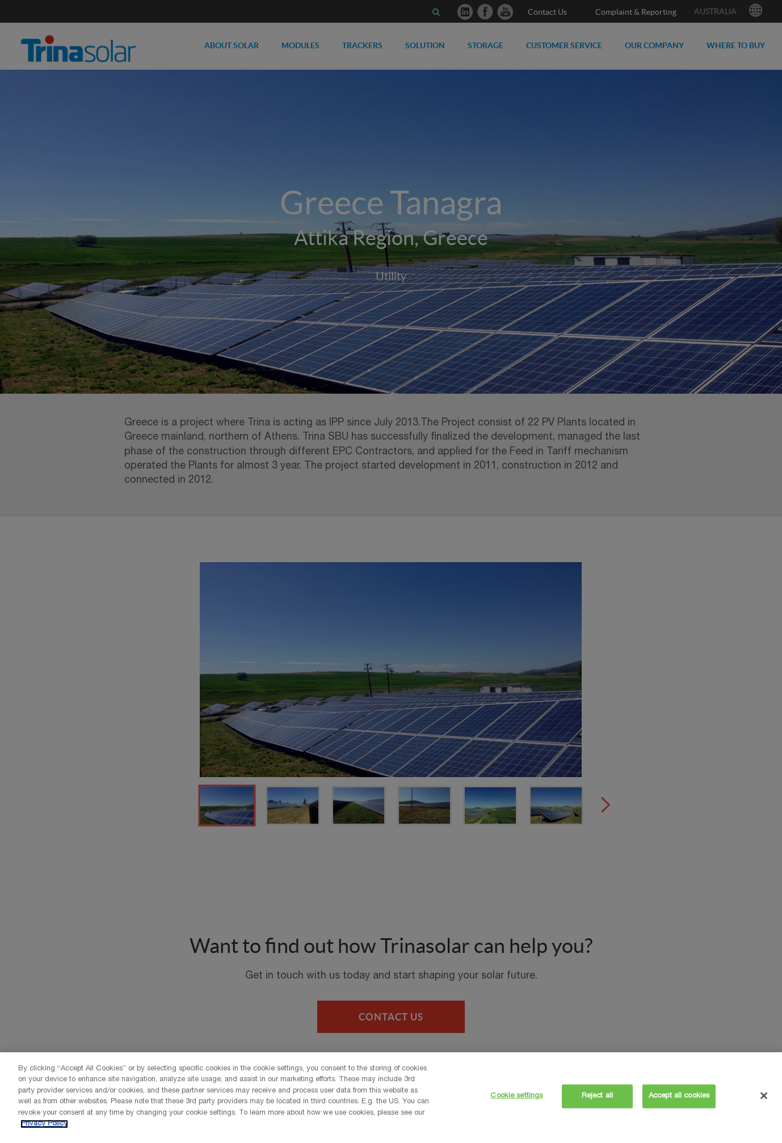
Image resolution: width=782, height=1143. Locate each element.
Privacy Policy (44, 1124)
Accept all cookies (679, 1096)
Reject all (597, 1096)
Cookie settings (516, 1096)
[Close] (763, 1095)
